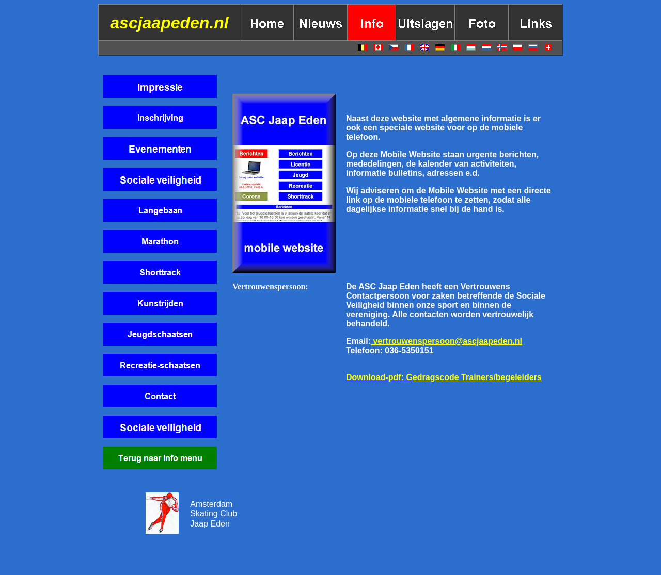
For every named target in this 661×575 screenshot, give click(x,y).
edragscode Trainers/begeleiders (477, 377)
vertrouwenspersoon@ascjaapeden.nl (446, 341)
